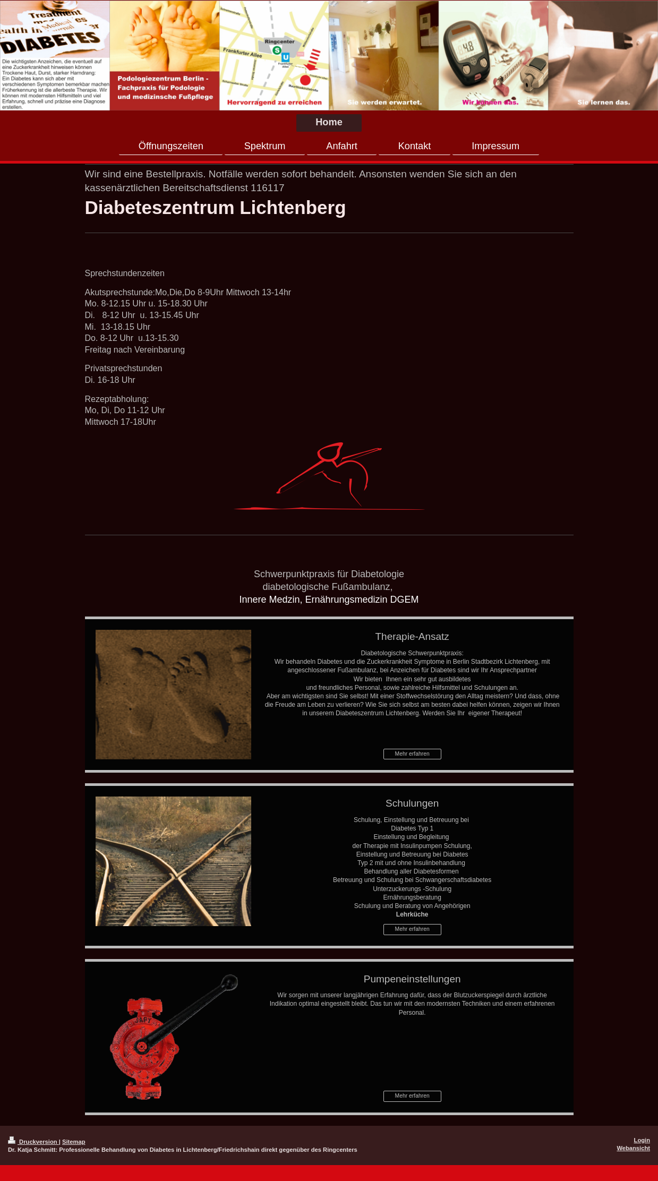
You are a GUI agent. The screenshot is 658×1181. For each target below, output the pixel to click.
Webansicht (633, 1148)
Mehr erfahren (412, 754)
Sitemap (74, 1142)
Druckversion (33, 1142)
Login (642, 1140)
